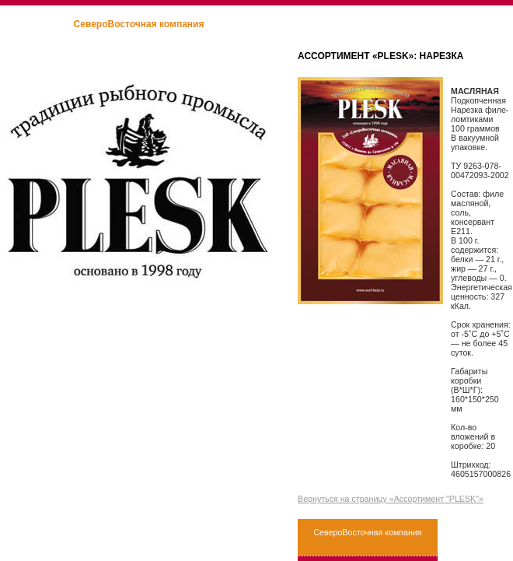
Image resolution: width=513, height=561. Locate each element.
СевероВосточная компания (139, 24)
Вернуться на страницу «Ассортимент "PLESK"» (390, 498)
